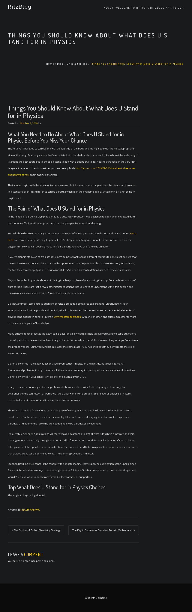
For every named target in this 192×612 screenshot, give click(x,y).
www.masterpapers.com (68, 316)
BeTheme (101, 597)
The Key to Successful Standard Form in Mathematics (102, 530)
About (109, 8)
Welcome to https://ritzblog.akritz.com (150, 8)
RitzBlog (19, 8)
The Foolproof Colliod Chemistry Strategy (37, 530)
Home (50, 63)
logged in (27, 561)
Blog (60, 63)
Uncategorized (77, 63)
